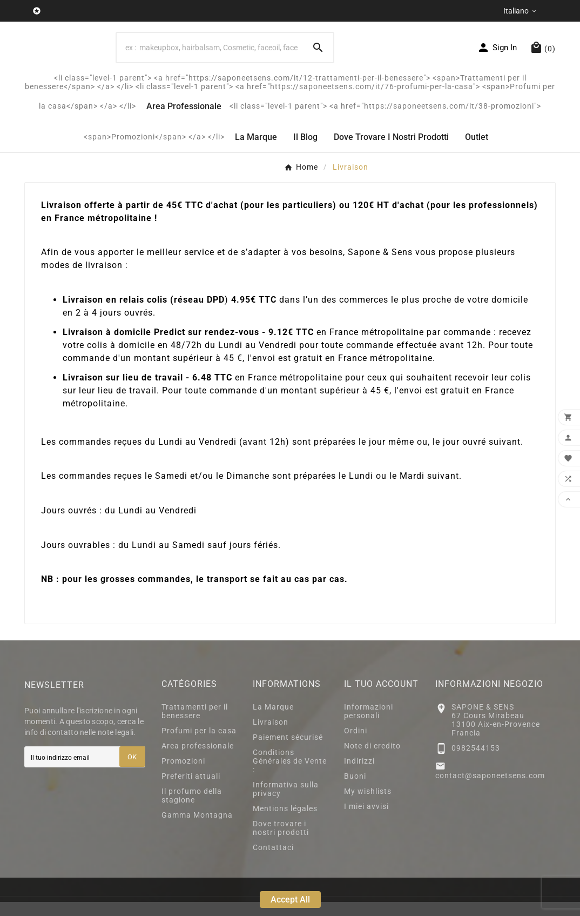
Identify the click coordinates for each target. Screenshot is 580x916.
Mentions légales (285, 822)
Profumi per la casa (199, 744)
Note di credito (372, 759)
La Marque (273, 721)
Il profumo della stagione (191, 809)
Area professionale (197, 759)
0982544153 (475, 762)
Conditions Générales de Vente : (290, 775)
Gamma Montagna (197, 829)
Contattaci (273, 861)
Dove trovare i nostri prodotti (281, 842)
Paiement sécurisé (288, 751)
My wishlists (368, 805)
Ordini (355, 744)
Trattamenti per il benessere (194, 725)
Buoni (355, 790)
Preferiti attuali (190, 790)
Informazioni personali (368, 725)
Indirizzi (359, 775)
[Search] (210, 54)
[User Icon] (497, 54)
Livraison (270, 736)
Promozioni (183, 775)
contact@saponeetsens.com (490, 789)
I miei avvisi (366, 820)
